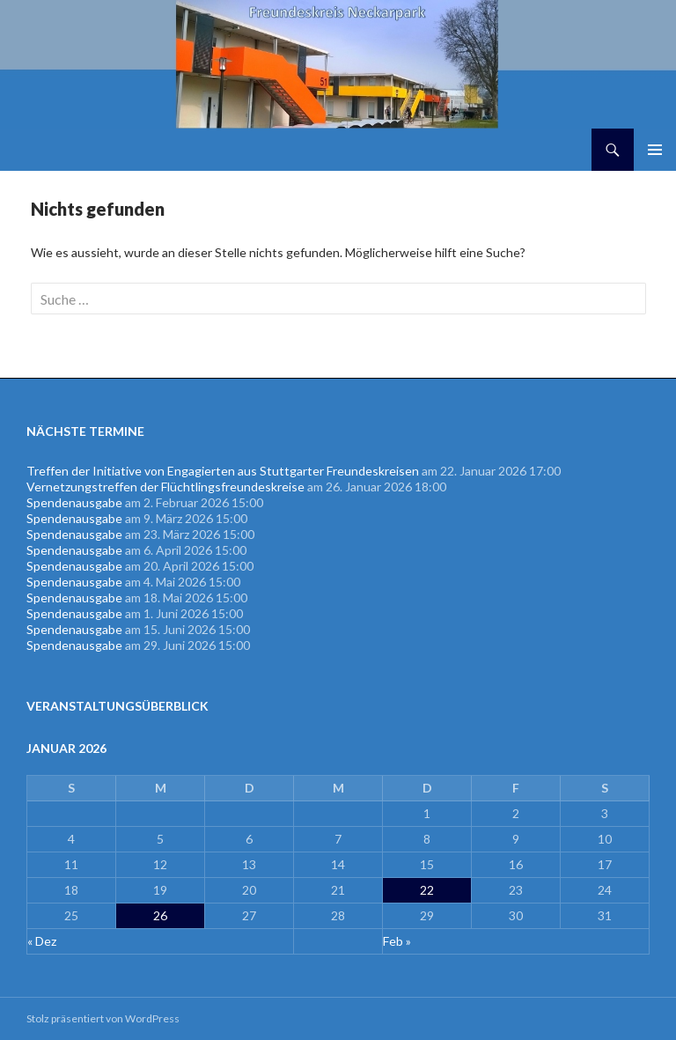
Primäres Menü (655, 150)
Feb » (397, 940)
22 (427, 889)
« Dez (41, 940)
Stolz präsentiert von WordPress (103, 1018)
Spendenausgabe (74, 502)
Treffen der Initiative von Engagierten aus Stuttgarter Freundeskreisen (222, 470)
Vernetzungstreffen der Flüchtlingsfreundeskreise (165, 486)
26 (160, 915)
